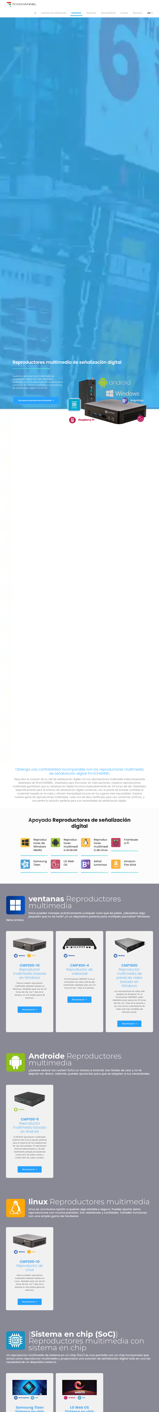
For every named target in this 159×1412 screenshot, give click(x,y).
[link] (79, 947)
